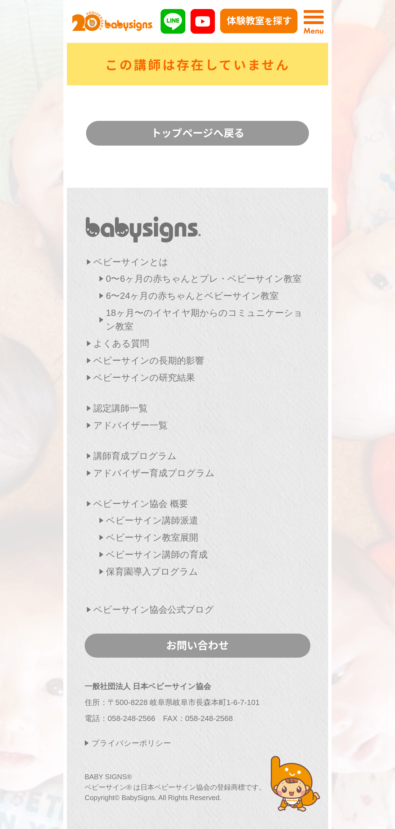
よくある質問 (121, 343)
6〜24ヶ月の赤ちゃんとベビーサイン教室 (192, 295)
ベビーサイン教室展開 (152, 537)
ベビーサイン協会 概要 (140, 503)
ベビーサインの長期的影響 (148, 360)
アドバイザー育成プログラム (154, 473)
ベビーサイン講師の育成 (157, 554)
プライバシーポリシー (131, 743)
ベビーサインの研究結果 (144, 377)
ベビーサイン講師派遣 (152, 520)
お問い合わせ (197, 644)
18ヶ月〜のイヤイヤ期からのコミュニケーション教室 (204, 320)
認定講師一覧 (120, 408)
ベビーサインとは (130, 262)
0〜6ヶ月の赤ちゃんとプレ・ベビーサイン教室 (204, 278)
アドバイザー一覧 (130, 425)
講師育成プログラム (135, 456)
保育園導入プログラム (152, 571)
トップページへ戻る (198, 132)
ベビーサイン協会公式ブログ (153, 609)
